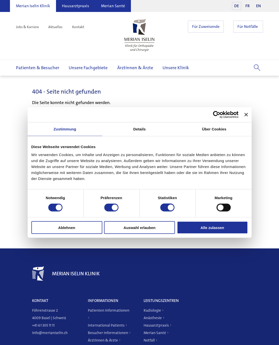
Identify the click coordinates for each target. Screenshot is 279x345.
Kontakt (78, 27)
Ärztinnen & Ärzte (135, 68)
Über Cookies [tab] (214, 129)
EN (258, 5)
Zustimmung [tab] (65, 129)
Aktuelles (55, 27)
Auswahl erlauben (139, 227)
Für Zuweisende (206, 26)
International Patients (106, 325)
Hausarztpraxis (75, 5)
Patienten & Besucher (37, 68)
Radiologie (152, 310)
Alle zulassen (212, 227)
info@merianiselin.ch (50, 332)
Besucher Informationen (108, 332)
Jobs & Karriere (27, 27)
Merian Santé (113, 5)
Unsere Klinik (176, 68)
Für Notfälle (247, 26)
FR (247, 5)
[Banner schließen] (246, 114)
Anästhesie (153, 317)
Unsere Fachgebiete (88, 68)
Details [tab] (139, 129)
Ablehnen (66, 227)
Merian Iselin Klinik (33, 5)
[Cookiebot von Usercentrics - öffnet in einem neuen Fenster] (216, 114)
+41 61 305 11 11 (43, 325)
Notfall (149, 340)
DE (236, 5)
